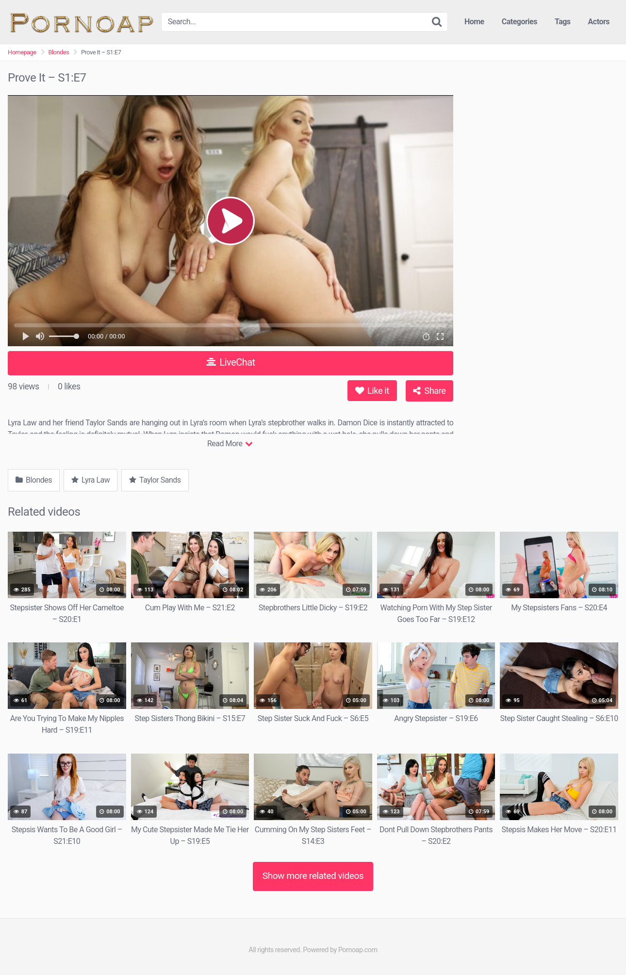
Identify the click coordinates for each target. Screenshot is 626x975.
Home (474, 21)
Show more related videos (313, 875)
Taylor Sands (155, 480)
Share (429, 391)
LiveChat (230, 362)
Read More (229, 443)
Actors (599, 21)
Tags (563, 21)
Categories (519, 21)
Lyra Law (90, 480)
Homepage (22, 52)
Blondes (59, 52)
